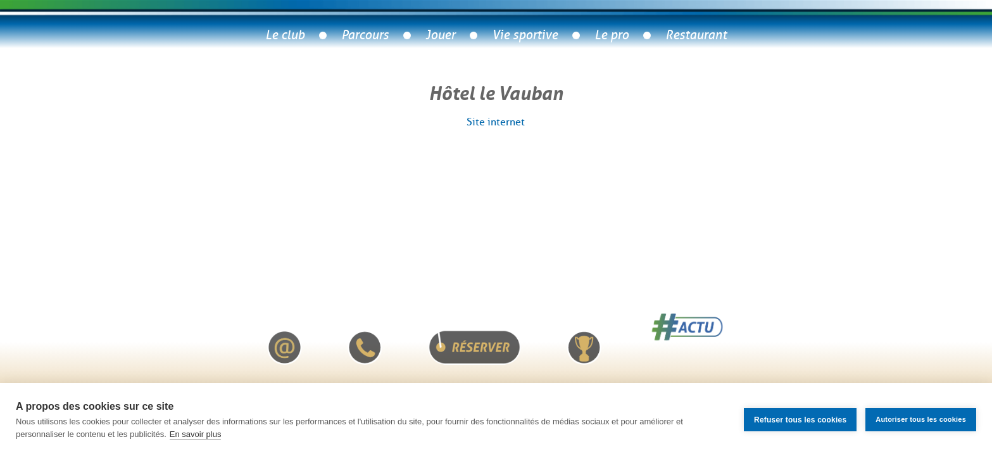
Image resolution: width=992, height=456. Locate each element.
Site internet (496, 122)
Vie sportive (525, 35)
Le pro (611, 35)
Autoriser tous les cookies (921, 419)
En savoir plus (196, 434)
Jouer (440, 35)
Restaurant (696, 35)
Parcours (365, 35)
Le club (285, 35)
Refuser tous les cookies (800, 419)
